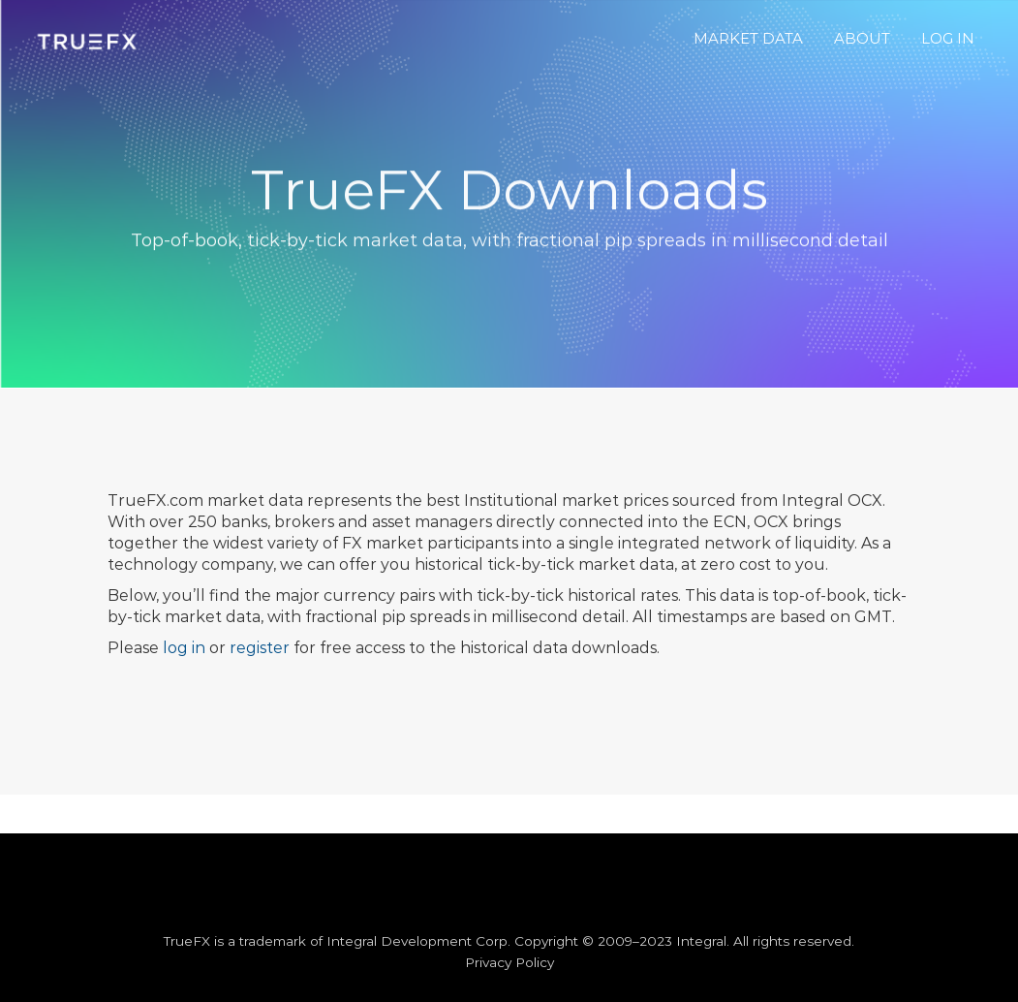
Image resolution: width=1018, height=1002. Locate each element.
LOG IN (947, 38)
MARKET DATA (748, 38)
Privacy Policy (509, 962)
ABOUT (862, 38)
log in (184, 648)
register (260, 648)
